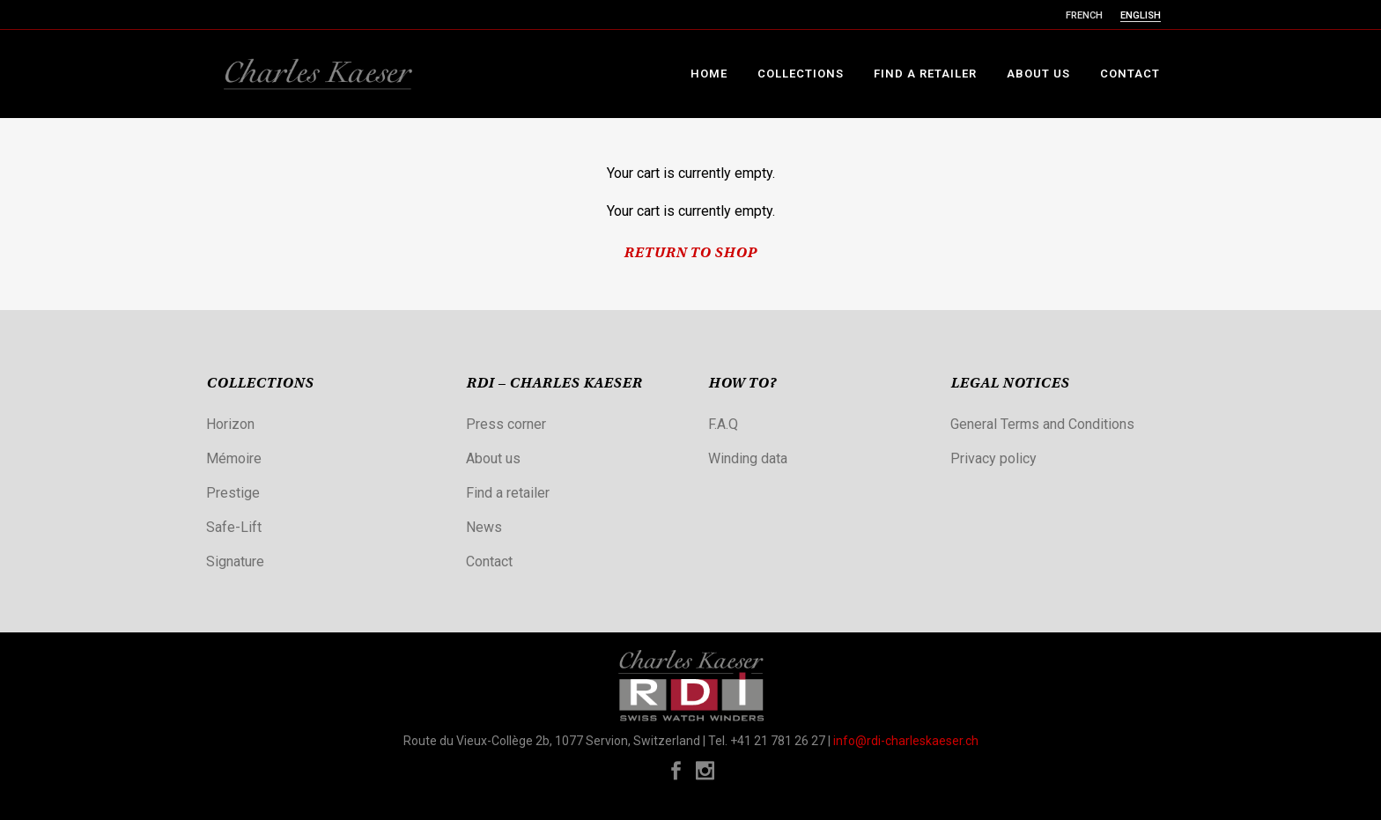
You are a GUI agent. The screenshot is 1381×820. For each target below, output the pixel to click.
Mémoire (234, 458)
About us (493, 458)
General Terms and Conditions (1042, 424)
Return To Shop (690, 254)
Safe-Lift (234, 527)
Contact (489, 561)
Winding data (747, 458)
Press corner (506, 424)
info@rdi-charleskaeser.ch (906, 741)
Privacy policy (993, 458)
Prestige (233, 492)
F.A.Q (723, 424)
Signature (235, 561)
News (484, 527)
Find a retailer (508, 492)
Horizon (230, 424)
